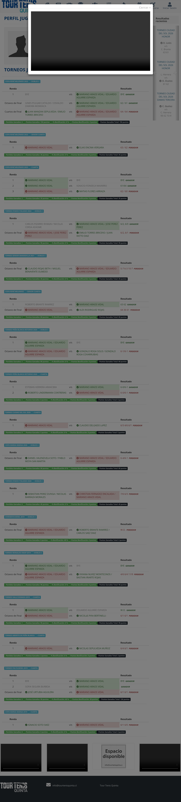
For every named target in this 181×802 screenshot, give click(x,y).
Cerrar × (145, 7)
